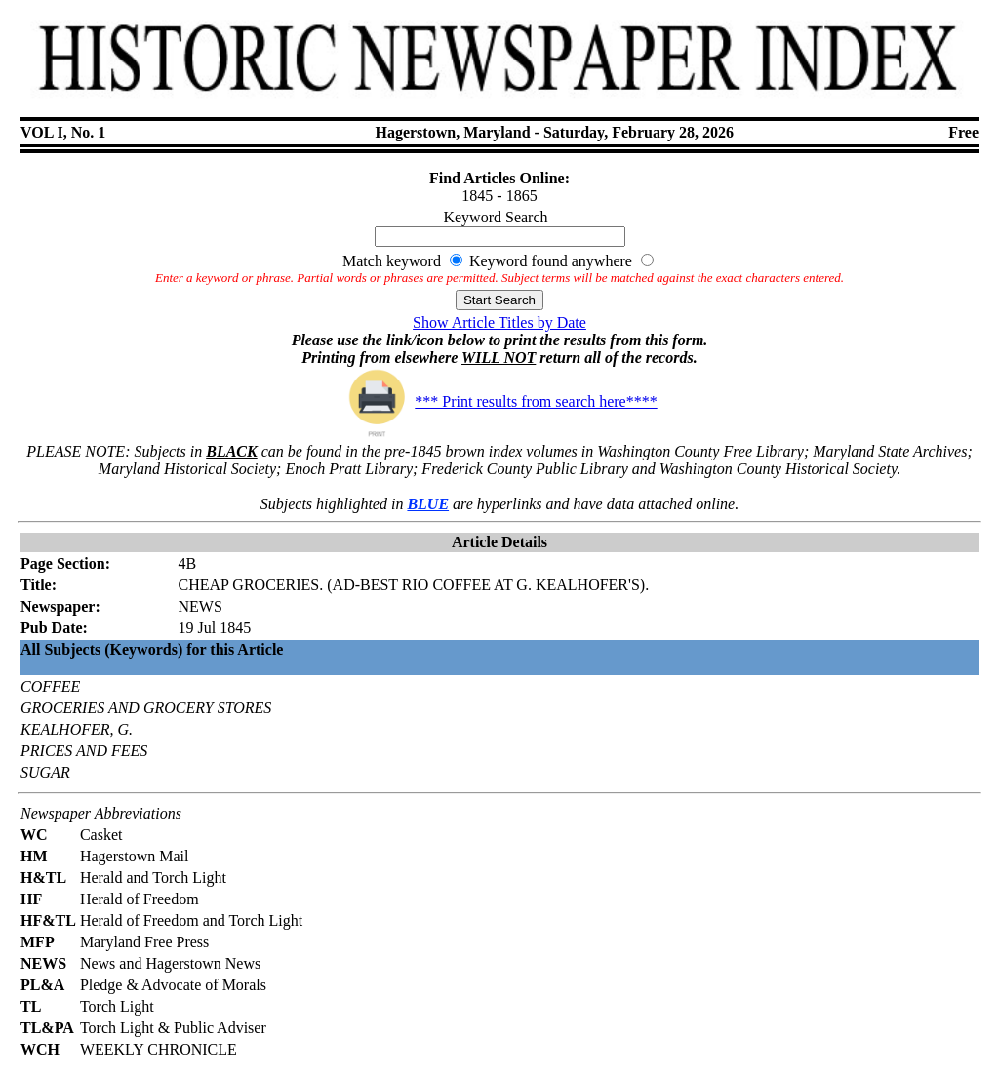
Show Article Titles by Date (499, 322)
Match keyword (391, 261)
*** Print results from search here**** (499, 401)
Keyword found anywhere (550, 261)
